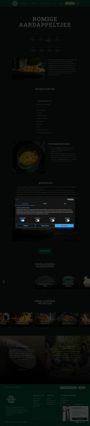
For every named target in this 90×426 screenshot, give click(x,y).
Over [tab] (65, 203)
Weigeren (26, 225)
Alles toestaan (64, 225)
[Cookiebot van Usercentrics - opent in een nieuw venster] (68, 200)
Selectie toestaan (45, 225)
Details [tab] (45, 203)
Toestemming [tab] (25, 203)
